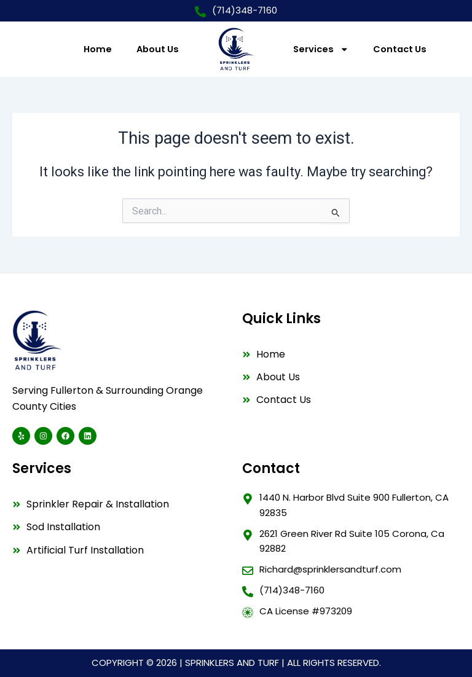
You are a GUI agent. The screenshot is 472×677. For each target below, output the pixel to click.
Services (321, 49)
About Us (157, 49)
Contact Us (400, 49)
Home (98, 49)
